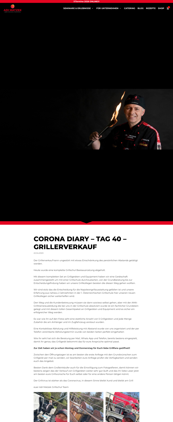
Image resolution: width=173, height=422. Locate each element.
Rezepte (151, 8)
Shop (161, 8)
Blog (141, 8)
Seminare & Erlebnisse (78, 8)
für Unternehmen (109, 8)
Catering (129, 8)
